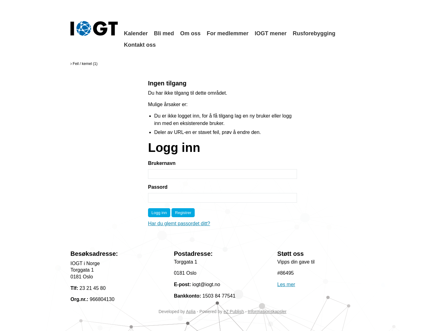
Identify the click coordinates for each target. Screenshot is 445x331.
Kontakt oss (140, 45)
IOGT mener (270, 33)
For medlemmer (227, 33)
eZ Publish (233, 311)
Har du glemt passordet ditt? (179, 223)
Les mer (286, 284)
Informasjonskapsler (267, 311)
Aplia (191, 311)
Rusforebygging (314, 33)
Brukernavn (162, 163)
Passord (157, 187)
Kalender (136, 33)
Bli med (164, 33)
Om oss (190, 33)
